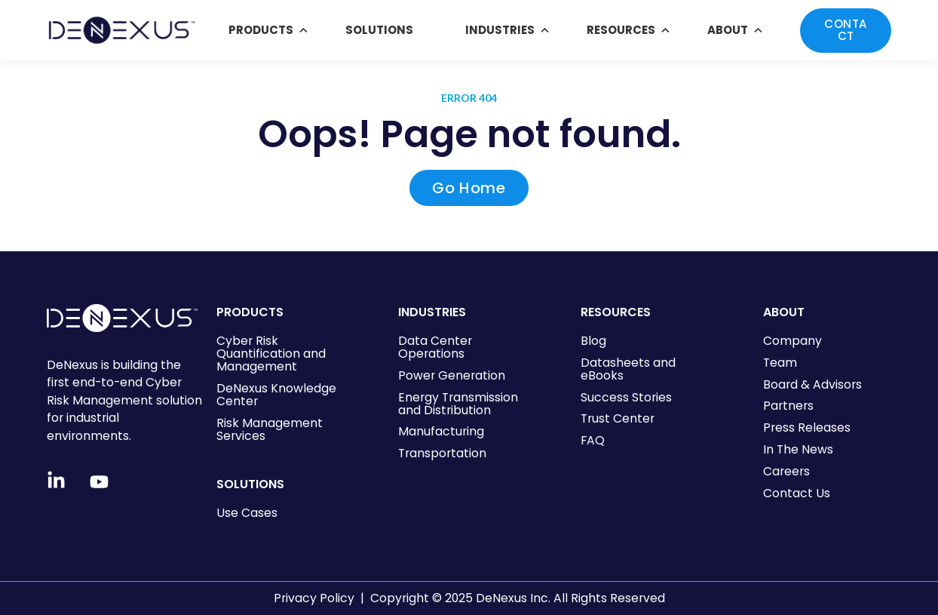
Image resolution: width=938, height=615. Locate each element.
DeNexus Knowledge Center (276, 394)
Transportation (442, 453)
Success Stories (626, 397)
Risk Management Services (269, 429)
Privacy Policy (314, 598)
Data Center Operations (435, 347)
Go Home (468, 187)
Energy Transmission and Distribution (458, 404)
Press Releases (807, 427)
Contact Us (796, 493)
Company (792, 340)
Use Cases (246, 512)
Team (780, 362)
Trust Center (617, 418)
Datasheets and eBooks (628, 369)
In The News (798, 449)
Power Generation (451, 375)
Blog (593, 340)
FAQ (593, 440)
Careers (786, 471)
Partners (788, 405)
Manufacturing (441, 431)
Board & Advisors (812, 384)
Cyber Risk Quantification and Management (271, 353)
